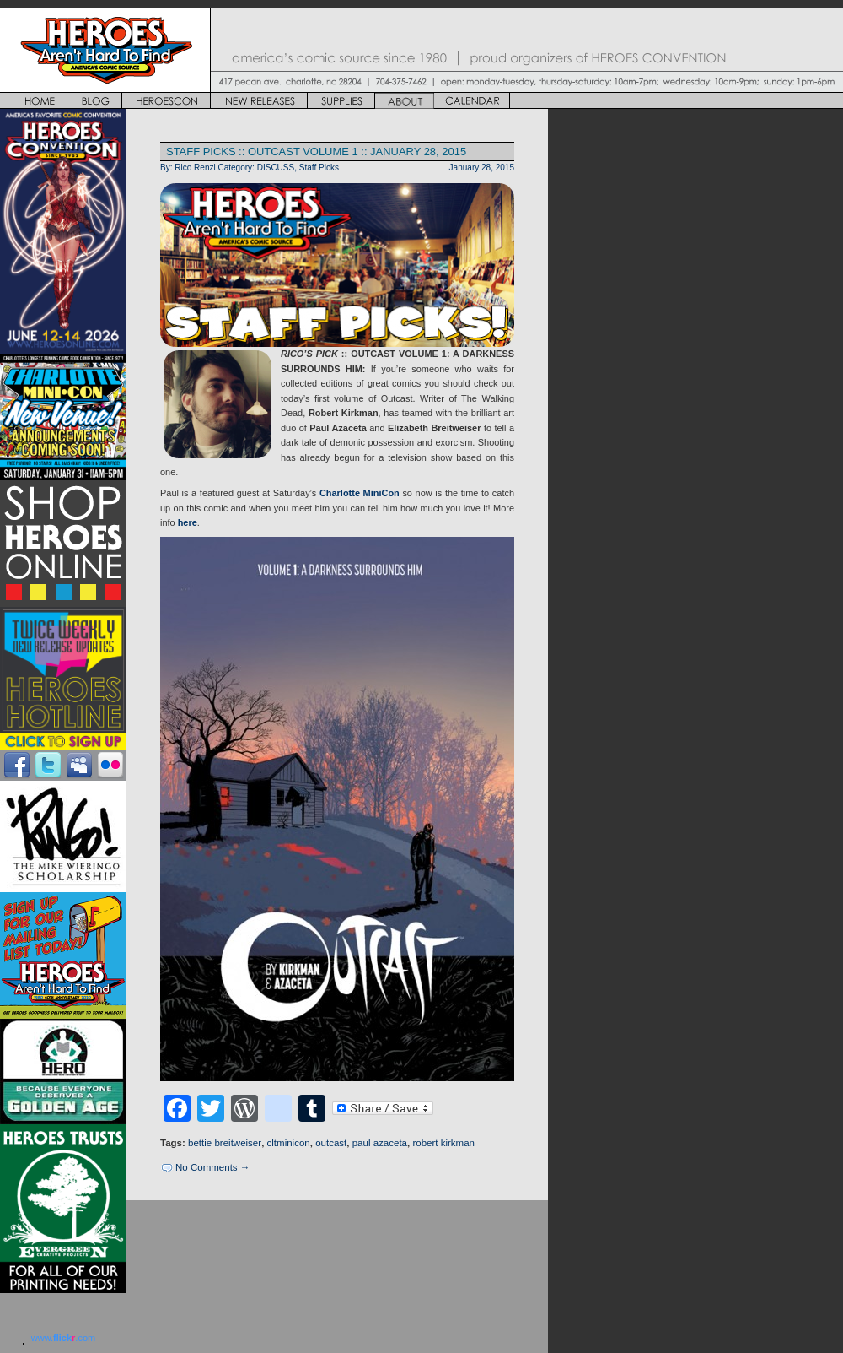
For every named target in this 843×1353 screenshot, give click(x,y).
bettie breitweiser (224, 1143)
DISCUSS (276, 167)
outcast (330, 1143)
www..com (63, 1338)
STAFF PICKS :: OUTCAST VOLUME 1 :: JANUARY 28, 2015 (316, 151)
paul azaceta (379, 1143)
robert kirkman (443, 1143)
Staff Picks (319, 167)
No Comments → (212, 1167)
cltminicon (288, 1143)
